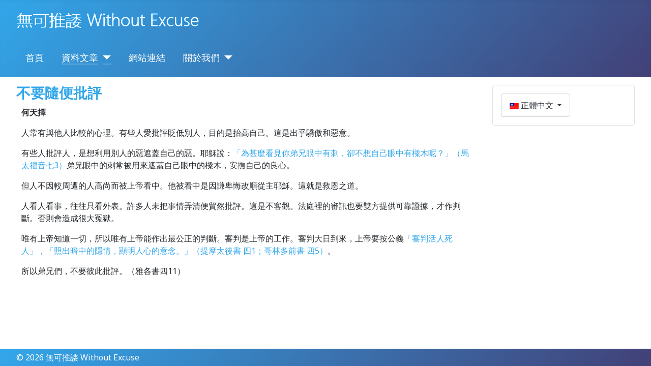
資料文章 (80, 57)
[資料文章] (104, 57)
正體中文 (532, 105)
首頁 (34, 57)
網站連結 (147, 57)
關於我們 (201, 57)
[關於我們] (226, 57)
